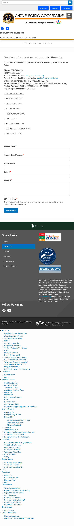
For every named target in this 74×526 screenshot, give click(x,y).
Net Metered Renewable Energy (18, 420)
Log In (6, 377)
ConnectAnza (7, 485)
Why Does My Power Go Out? (15, 364)
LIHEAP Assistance (11, 385)
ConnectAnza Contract (12, 502)
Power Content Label (12, 355)
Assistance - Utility (11, 388)
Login (6, 241)
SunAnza (7, 427)
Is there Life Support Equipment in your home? (21, 407)
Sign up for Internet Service (14, 493)
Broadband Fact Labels (12, 505)
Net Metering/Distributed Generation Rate (19, 432)
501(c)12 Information (11, 367)
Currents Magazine (11, 478)
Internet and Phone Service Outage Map (19, 518)
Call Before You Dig (11, 343)
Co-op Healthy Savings (12, 445)
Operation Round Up (11, 447)
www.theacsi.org (45, 297)
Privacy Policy (9, 261)
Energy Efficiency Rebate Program (17, 437)
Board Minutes (9, 375)
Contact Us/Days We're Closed (15, 348)
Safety (6, 457)
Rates (6, 399)
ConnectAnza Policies (12, 498)
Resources (6, 472)
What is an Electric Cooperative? (16, 362)
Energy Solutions (8, 409)
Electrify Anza (7, 507)
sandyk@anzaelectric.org (47, 78)
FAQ (3, 470)
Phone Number (10, 163)
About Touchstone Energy (13, 336)
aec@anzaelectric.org (34, 76)
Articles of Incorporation (13, 338)
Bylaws (6, 341)
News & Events (9, 454)
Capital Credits (7, 459)
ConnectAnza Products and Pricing (17, 490)
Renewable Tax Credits (15, 423)
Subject (7, 172)
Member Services (10, 266)
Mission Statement (11, 353)
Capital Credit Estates (12, 465)
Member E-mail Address (13, 155)
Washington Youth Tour (12, 452)
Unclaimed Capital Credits (13, 467)
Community (6, 439)
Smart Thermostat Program (14, 434)
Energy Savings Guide (12, 415)
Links (6, 482)
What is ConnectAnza (12, 488)
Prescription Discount (12, 450)
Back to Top (39, 226)
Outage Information (9, 513)
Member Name (9, 146)
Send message (11, 210)
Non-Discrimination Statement (15, 360)
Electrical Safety (10, 480)
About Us (7, 251)
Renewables (8, 417)
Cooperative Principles (12, 345)
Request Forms (10, 402)
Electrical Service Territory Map (15, 334)
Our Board (7, 256)
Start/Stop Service (11, 383)
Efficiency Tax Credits (14, 425)
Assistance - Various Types (14, 390)
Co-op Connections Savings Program (17, 443)
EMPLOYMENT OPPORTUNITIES (17, 369)
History (6, 350)
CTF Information (10, 495)
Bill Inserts (8, 475)
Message (7, 180)
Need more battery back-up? (14, 500)
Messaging (8, 392)
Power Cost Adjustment (12, 397)
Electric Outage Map (11, 516)
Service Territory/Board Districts (15, 357)
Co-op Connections (11, 404)
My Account (8, 395)
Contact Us (8, 246)
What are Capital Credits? (13, 462)
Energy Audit (9, 412)
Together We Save (11, 430)
